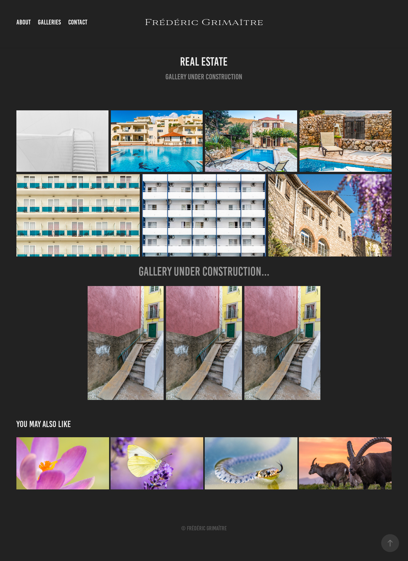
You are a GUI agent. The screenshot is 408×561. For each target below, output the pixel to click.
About (23, 22)
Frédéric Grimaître (204, 22)
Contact (77, 22)
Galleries (49, 22)
